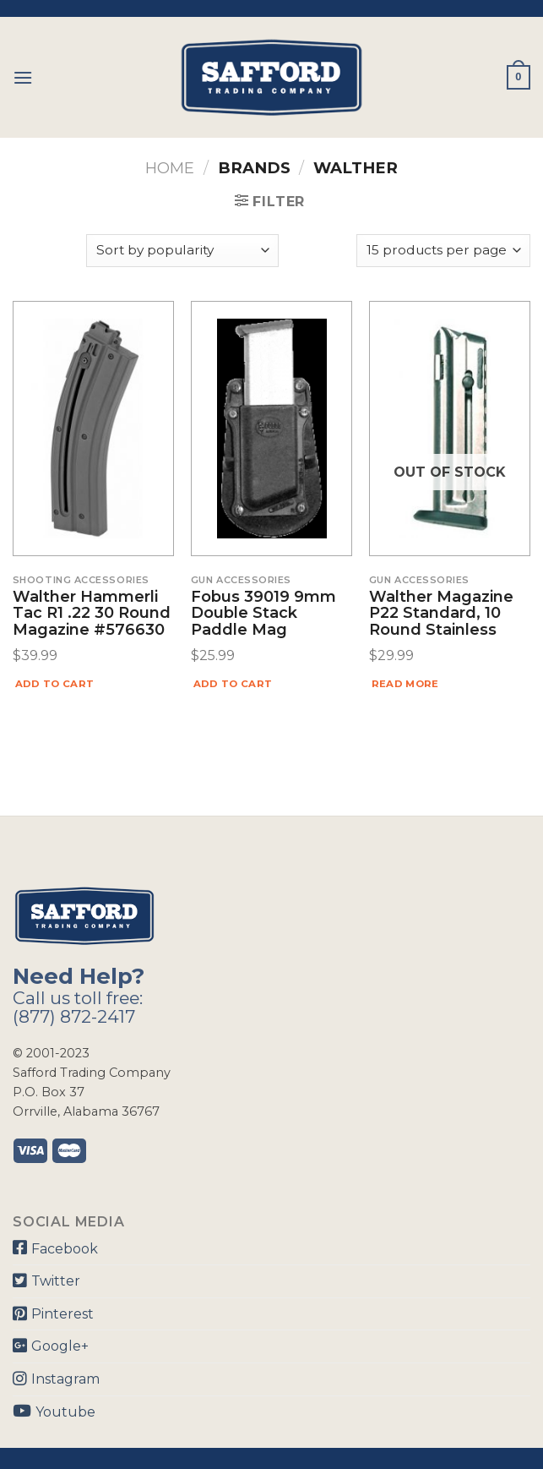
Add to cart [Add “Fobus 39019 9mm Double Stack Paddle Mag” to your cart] (233, 684)
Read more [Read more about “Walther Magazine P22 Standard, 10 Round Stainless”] (405, 684)
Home (169, 167)
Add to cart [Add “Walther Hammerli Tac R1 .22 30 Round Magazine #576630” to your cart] (55, 684)
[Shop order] (182, 250)
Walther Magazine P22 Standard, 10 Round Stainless (441, 614)
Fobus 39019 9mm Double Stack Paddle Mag (263, 614)
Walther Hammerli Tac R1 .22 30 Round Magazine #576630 (92, 614)
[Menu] (23, 77)
